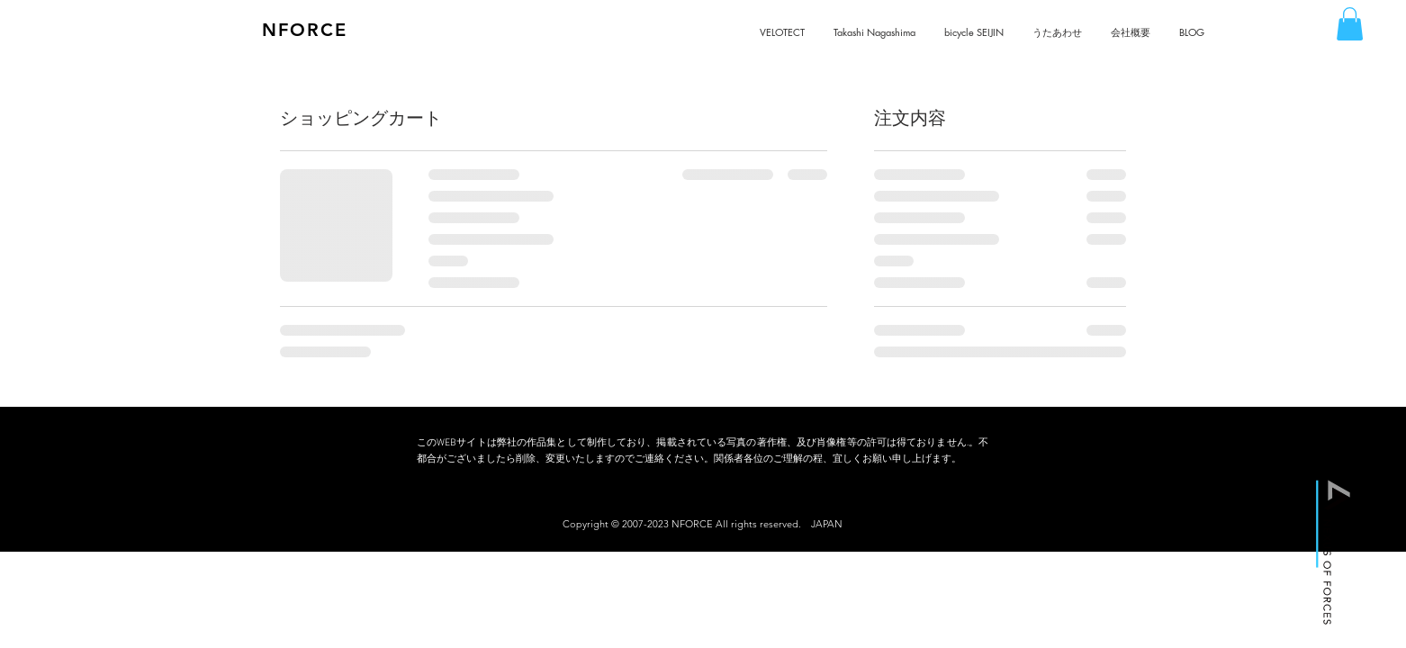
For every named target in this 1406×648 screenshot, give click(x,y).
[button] (1350, 23)
